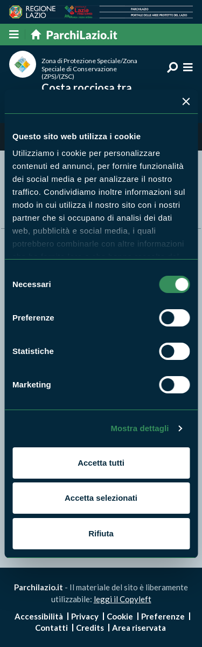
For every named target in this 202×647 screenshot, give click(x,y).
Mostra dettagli (139, 428)
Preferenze (163, 616)
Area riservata (139, 627)
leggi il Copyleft (122, 599)
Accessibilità (39, 616)
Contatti (51, 627)
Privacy (85, 616)
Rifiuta (101, 533)
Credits (90, 627)
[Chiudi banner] (186, 101)
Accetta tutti (101, 462)
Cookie (120, 616)
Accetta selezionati (101, 497)
